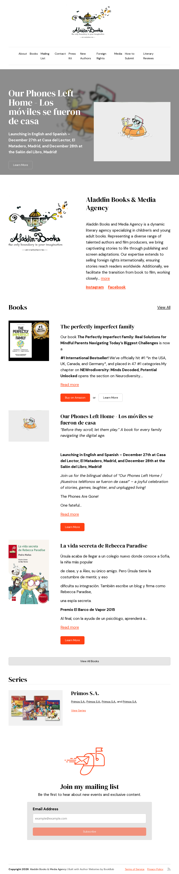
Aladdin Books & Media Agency (48, 869)
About (23, 54)
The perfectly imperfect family (97, 326)
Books (34, 54)
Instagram (95, 287)
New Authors (85, 56)
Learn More (20, 165)
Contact (60, 54)
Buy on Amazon (75, 397)
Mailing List (45, 56)
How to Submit (129, 56)
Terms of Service (134, 869)
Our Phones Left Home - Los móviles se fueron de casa (45, 107)
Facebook (117, 287)
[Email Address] (89, 818)
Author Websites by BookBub (97, 869)
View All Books (89, 661)
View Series (78, 710)
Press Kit (72, 56)
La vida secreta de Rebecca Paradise (103, 545)
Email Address (45, 809)
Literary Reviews (148, 56)
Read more (69, 384)
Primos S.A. (85, 693)
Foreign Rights (101, 56)
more (105, 278)
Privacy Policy (155, 869)
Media (118, 54)
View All (163, 307)
